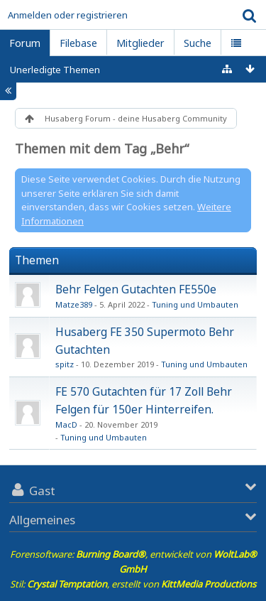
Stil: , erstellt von (133, 584)
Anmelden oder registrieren (68, 15)
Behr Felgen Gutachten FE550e (135, 289)
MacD (66, 424)
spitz (64, 364)
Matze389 (73, 304)
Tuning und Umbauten (195, 304)
